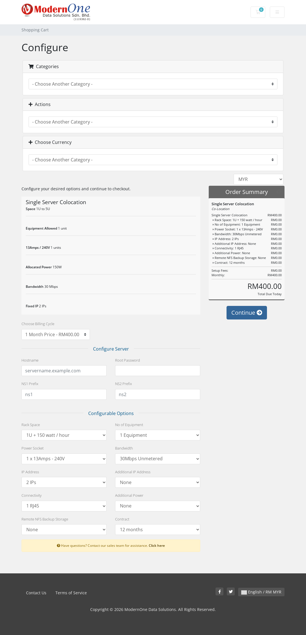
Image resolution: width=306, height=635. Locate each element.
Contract (122, 519)
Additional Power (129, 495)
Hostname (29, 360)
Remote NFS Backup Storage (44, 519)
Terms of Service (71, 592)
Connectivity (31, 495)
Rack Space (30, 424)
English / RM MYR (261, 592)
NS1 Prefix (29, 383)
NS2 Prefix (123, 383)
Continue (246, 324)
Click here (157, 545)
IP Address (30, 471)
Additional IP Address (132, 471)
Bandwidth (124, 448)
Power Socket (32, 448)
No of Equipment (129, 424)
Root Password (127, 360)
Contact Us (36, 592)
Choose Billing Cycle (37, 323)
